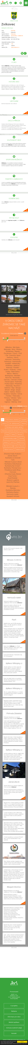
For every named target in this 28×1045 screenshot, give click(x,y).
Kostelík (16, 367)
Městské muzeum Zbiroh (13, 462)
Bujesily (17, 351)
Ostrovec (7, 380)
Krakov (6, 370)
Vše (3, 419)
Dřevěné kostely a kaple (10, 438)
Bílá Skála (16, 347)
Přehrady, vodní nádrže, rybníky (14, 427)
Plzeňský (13, 30)
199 (12, 44)
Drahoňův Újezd (14, 355)
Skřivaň (7, 390)
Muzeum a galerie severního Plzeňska (12, 481)
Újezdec (8, 400)
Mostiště (17, 376)
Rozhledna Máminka (13, 490)
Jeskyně (6, 442)
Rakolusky (9, 386)
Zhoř (19, 402)
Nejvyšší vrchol (20, 442)
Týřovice (13, 398)
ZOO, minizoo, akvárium (12, 419)
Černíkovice (7, 353)
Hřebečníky (16, 363)
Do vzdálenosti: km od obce (12, 333)
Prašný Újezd (9, 384)
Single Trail (14, 446)
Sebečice (7, 388)
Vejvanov (16, 400)
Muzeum (22, 446)
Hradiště (8, 363)
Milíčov (9, 374)
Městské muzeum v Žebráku (12, 487)
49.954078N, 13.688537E (17, 35)
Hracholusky (16, 361)
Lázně (12, 442)
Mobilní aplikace (14, 1022)
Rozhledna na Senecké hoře (12, 459)
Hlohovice (8, 359)
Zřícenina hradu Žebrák (13, 474)
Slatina (12, 392)
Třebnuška (16, 396)
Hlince (16, 357)
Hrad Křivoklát (12, 478)
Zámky (13, 434)
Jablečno (16, 365)
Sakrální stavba (20, 449)
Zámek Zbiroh (12, 456)
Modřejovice (9, 376)
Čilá (7, 355)
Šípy (13, 388)
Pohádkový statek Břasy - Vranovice (13, 471)
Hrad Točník (12, 476)
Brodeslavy (9, 351)
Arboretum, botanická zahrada (10, 431)
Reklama (14, 1011)
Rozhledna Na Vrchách (12, 466)
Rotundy (21, 438)
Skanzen (24, 423)
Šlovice (18, 392)
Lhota (19, 370)
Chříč (20, 353)
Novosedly (16, 378)
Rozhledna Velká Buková (13, 464)
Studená (6, 394)
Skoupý (18, 388)
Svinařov (13, 394)
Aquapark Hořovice (13, 496)
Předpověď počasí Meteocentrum (15, 1039)
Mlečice (15, 374)
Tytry (19, 398)
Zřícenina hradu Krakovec (12, 454)
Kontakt (14, 1033)
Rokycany (13, 34)
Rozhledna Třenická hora (12, 468)
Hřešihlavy (9, 365)
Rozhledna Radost (12, 492)
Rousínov (17, 386)
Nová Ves (8, 378)
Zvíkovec (8, 24)
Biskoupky (7, 349)
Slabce (6, 392)
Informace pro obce (14, 1017)
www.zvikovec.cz (15, 47)
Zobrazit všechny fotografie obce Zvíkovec (14, 314)
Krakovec (13, 370)
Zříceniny (20, 434)
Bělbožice (8, 347)
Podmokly (18, 382)
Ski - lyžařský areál (14, 423)
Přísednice (18, 384)
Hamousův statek (12, 494)
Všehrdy (14, 402)
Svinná (20, 394)
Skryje (13, 390)
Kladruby (9, 367)
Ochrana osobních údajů (14, 1028)
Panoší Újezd (9, 382)
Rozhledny (23, 431)
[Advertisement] (14, 268)
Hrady (7, 434)
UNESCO (4, 423)
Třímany (7, 398)
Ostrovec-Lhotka (16, 380)
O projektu (14, 1006)
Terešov (8, 396)
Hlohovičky (16, 359)
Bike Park (6, 446)
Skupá (18, 390)
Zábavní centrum (8, 449)
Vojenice (7, 402)
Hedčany (10, 357)
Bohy (13, 349)
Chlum (15, 353)
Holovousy (7, 361)
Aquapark (23, 419)
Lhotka (8, 372)
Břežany (19, 349)
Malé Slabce (15, 372)
